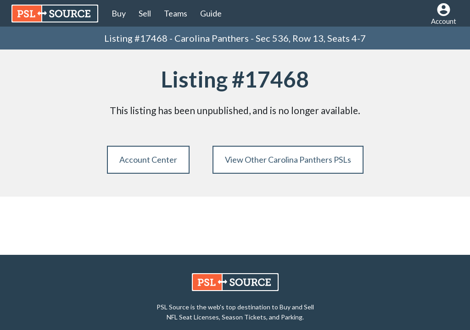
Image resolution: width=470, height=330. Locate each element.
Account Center (148, 159)
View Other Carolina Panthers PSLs (288, 159)
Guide (211, 13)
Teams (175, 13)
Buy (119, 13)
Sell (145, 13)
